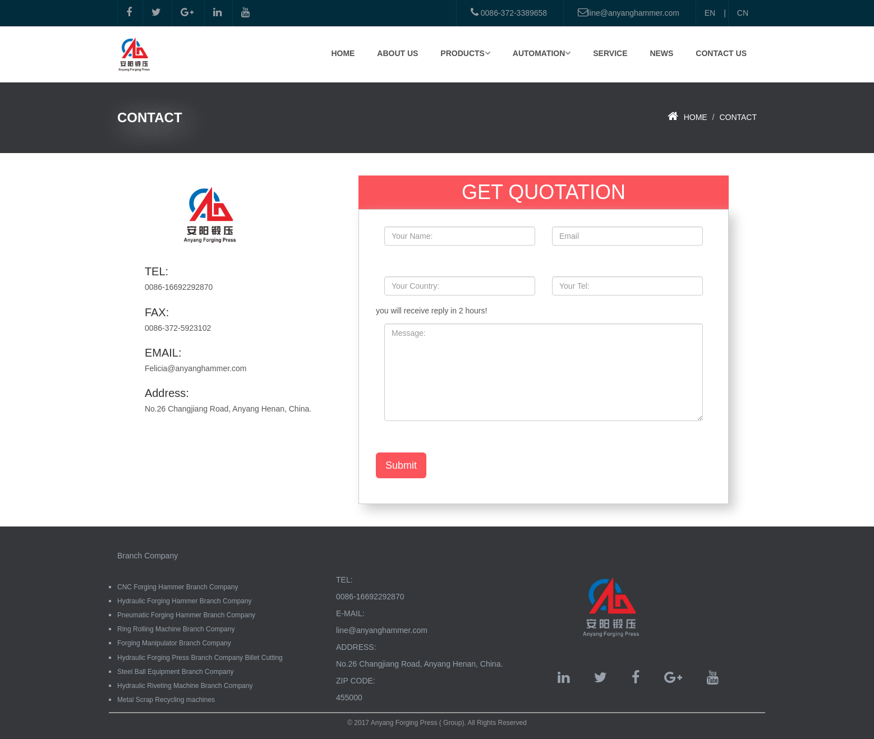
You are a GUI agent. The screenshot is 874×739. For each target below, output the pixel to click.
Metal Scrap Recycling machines (166, 700)
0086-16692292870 (370, 596)
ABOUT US (397, 53)
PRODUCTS (465, 53)
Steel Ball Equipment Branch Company (175, 672)
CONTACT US (721, 53)
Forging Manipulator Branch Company (174, 643)
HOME (343, 53)
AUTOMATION (542, 53)
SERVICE (610, 53)
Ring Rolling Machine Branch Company (175, 629)
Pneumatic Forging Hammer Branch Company (186, 615)
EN (710, 12)
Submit (401, 465)
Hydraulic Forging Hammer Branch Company (184, 601)
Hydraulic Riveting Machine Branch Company (184, 686)
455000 (349, 697)
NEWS (661, 53)
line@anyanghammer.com (628, 12)
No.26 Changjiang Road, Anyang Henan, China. (419, 663)
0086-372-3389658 (509, 12)
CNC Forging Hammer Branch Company (177, 587)
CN (742, 12)
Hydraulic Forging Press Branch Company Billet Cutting (200, 658)
